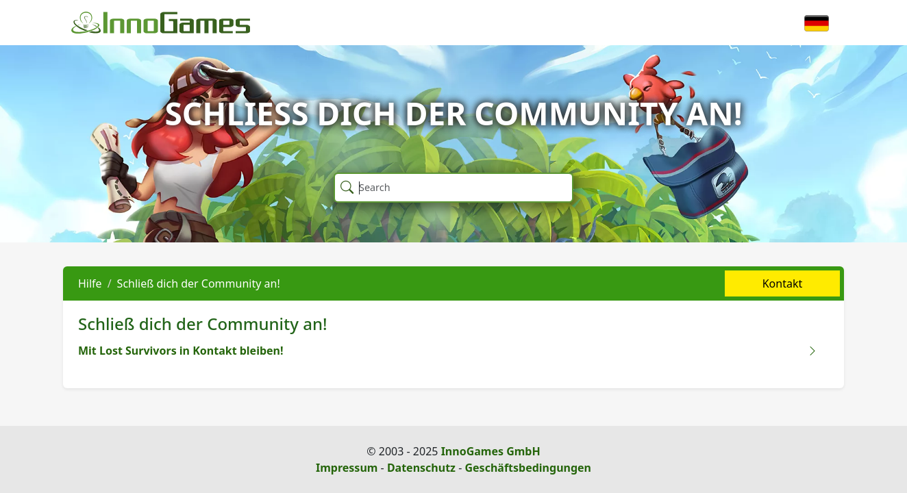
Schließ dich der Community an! (198, 283)
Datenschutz (421, 467)
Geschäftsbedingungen (527, 467)
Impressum (346, 467)
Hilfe (90, 283)
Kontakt (782, 283)
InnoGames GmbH (491, 451)
